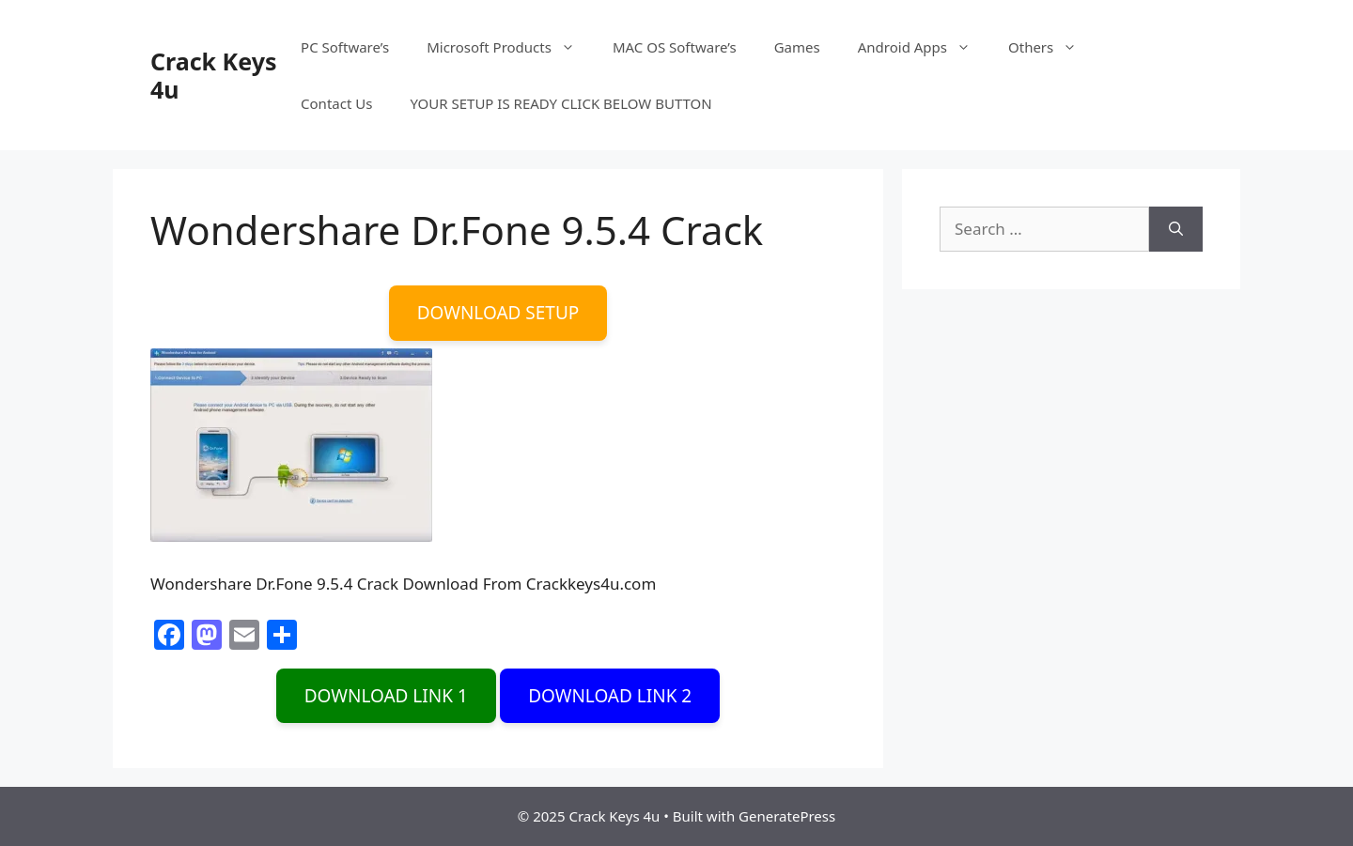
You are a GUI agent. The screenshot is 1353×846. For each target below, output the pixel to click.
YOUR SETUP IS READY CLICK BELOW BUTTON (560, 103)
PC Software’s (345, 47)
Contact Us (336, 103)
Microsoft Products (510, 47)
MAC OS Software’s (675, 47)
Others (1052, 47)
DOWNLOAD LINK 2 (610, 696)
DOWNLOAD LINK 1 (386, 696)
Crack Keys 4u (213, 75)
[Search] (1176, 229)
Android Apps (923, 47)
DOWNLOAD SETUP (498, 312)
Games (797, 47)
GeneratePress (787, 816)
